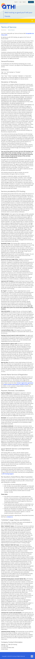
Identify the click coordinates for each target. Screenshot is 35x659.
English (16, 1)
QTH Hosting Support (8, 474)
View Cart (31, 2)
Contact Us (10, 517)
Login (20, 1)
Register (24, 1)
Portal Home (3, 30)
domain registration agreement (25, 383)
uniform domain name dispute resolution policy (15, 384)
